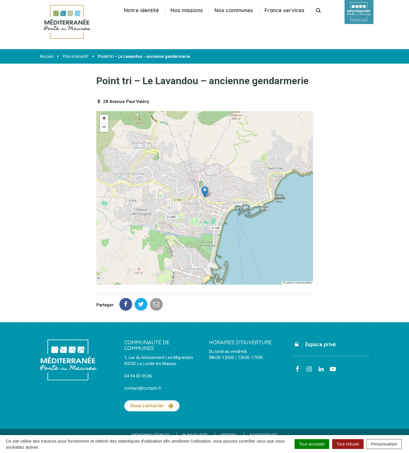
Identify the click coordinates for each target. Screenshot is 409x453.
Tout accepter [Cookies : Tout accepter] (312, 443)
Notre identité (141, 10)
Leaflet (287, 282)
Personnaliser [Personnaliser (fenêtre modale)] (384, 443)
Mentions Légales (151, 409)
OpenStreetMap (304, 282)
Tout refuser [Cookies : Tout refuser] (347, 443)
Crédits (229, 409)
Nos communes (233, 10)
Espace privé (314, 318)
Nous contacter (151, 380)
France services (284, 10)
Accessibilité (263, 409)
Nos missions (186, 10)
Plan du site (195, 409)
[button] (204, 192)
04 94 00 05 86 (138, 350)
